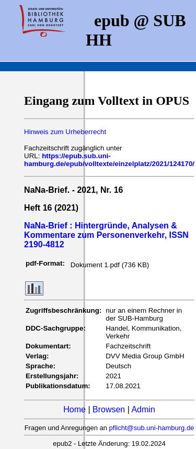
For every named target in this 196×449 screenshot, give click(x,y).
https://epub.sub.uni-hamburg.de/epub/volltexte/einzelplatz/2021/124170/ (109, 160)
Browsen (109, 409)
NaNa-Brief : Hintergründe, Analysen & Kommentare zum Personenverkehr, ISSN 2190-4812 (106, 235)
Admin (143, 409)
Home (74, 409)
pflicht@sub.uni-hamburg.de (151, 428)
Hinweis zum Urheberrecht (65, 132)
